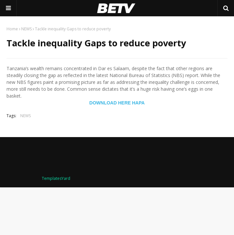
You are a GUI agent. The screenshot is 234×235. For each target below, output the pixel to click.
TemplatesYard (56, 178)
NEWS (26, 29)
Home (12, 29)
